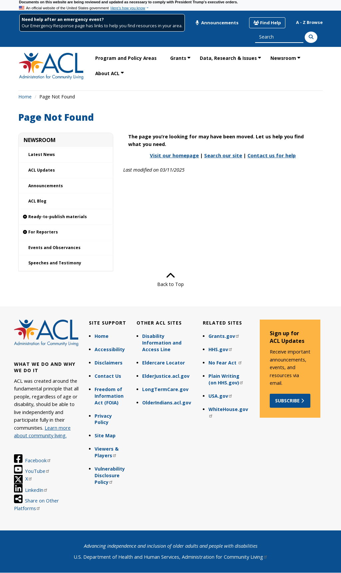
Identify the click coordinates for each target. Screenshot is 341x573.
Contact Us (108, 376)
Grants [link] (178, 58)
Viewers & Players (107, 452)
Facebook (38, 460)
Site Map (105, 435)
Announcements (216, 23)
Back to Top (170, 279)
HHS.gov (220, 349)
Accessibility (110, 349)
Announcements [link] (45, 186)
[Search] (311, 37)
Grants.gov (224, 336)
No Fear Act (225, 362)
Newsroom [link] (283, 58)
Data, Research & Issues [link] (228, 58)
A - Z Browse (309, 22)
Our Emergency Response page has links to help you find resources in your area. (102, 26)
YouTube (37, 471)
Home (25, 96)
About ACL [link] (107, 73)
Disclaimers (109, 362)
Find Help (267, 23)
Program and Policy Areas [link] (126, 58)
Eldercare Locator (163, 362)
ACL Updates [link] (41, 170)
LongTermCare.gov (165, 389)
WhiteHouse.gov (228, 412)
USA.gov (220, 396)
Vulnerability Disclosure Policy (110, 475)
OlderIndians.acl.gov (166, 402)
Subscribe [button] (290, 400)
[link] (66, 217)
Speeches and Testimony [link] (54, 263)
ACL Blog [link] (37, 201)
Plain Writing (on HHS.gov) (226, 379)
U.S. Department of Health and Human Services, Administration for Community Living (171, 556)
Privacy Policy (103, 419)
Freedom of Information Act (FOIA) (109, 396)
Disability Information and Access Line (161, 343)
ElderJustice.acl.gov (165, 376)
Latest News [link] (41, 154)
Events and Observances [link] (54, 247)
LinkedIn (36, 490)
